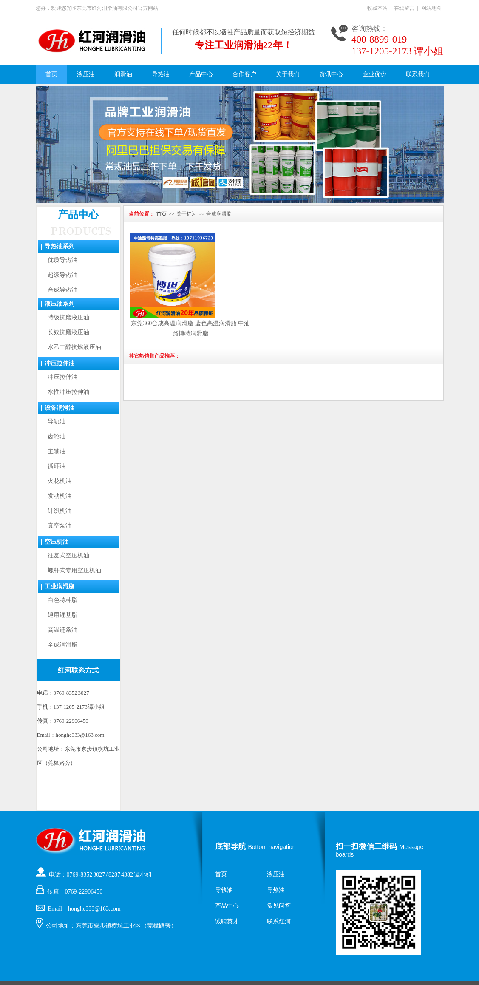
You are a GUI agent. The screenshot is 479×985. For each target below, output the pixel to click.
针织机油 (59, 511)
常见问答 (279, 906)
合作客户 (244, 74)
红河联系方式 (78, 670)
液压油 (86, 74)
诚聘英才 (227, 921)
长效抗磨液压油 (68, 332)
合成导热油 (62, 290)
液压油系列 (59, 304)
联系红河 (279, 921)
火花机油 (59, 481)
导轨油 (56, 421)
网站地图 (431, 8)
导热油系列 (59, 246)
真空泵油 (59, 525)
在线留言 (404, 8)
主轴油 (56, 451)
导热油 (161, 74)
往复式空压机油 (68, 555)
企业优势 (374, 74)
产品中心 (201, 74)
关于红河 (186, 214)
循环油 (56, 466)
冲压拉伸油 (59, 363)
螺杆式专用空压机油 (74, 570)
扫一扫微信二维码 (366, 846)
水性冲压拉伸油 (68, 392)
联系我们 (418, 74)
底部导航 (230, 846)
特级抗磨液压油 (68, 317)
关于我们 (288, 74)
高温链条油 (62, 630)
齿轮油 (56, 436)
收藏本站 (377, 8)
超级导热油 (62, 275)
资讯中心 (331, 74)
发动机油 (59, 496)
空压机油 (56, 542)
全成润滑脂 (62, 645)
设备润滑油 (59, 408)
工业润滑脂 (59, 586)
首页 (51, 74)
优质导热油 (62, 260)
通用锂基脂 (62, 615)
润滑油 (123, 74)
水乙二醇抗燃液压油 (74, 347)
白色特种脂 (62, 600)
